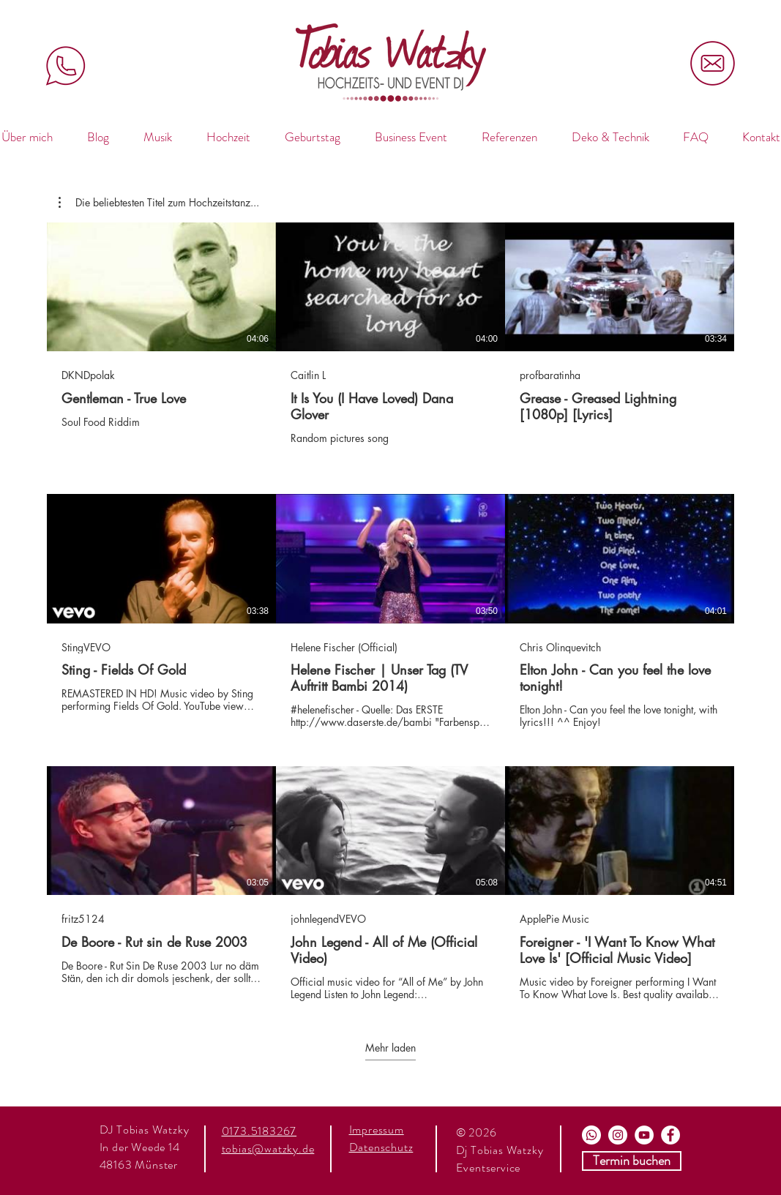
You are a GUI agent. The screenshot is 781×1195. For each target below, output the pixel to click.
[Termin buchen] (631, 1161)
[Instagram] (617, 1135)
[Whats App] (591, 1135)
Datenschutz (381, 1147)
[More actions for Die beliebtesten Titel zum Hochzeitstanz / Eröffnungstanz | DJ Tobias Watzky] (159, 203)
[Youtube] (644, 1135)
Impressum (376, 1129)
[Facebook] (670, 1135)
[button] (159, 203)
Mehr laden (390, 1047)
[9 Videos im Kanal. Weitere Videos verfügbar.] (390, 612)
